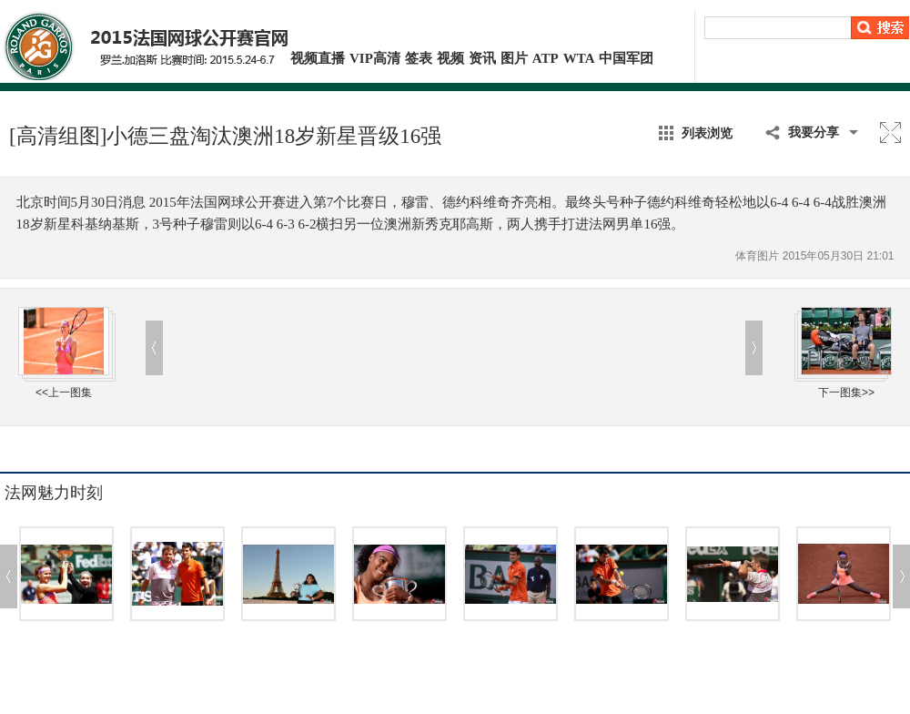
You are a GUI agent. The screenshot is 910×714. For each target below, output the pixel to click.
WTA (579, 58)
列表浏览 (707, 133)
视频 (450, 58)
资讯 (482, 58)
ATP (545, 58)
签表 (418, 58)
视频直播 (317, 58)
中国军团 (626, 58)
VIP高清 (374, 58)
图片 (514, 58)
